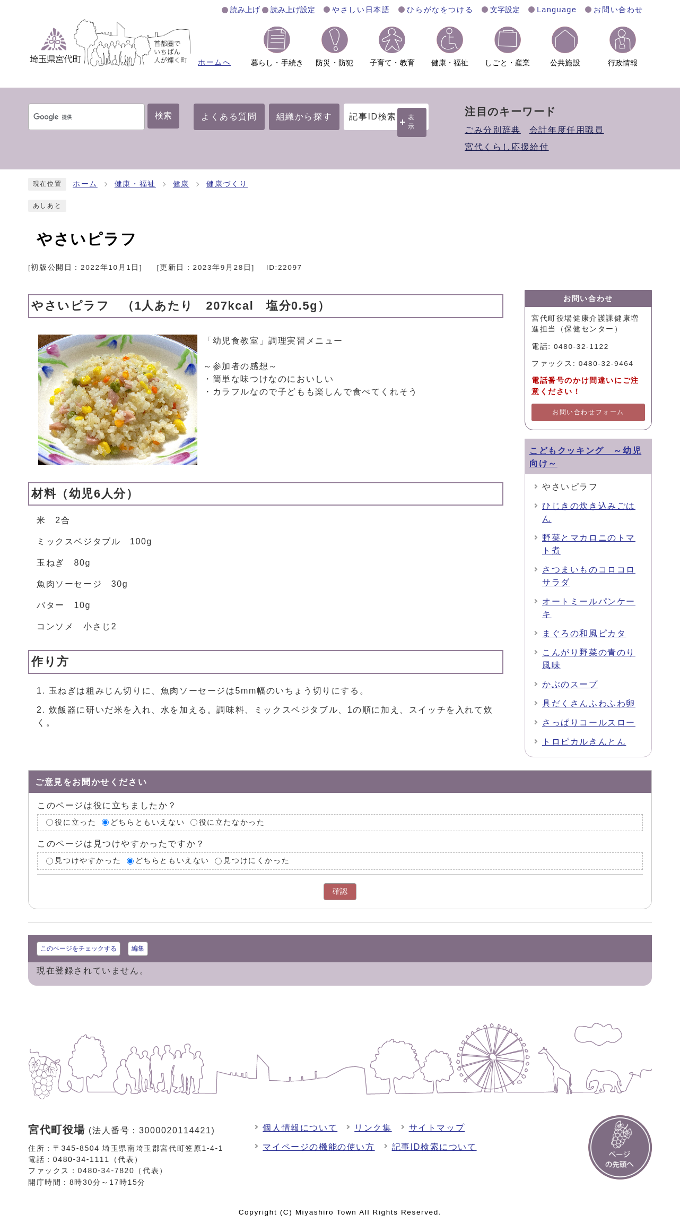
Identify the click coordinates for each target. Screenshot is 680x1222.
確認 (340, 891)
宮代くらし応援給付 (506, 146)
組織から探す (304, 116)
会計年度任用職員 (566, 129)
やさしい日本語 (361, 9)
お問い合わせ (618, 9)
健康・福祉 (135, 184)
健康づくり (227, 184)
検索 (163, 115)
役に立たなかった (232, 822)
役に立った (75, 822)
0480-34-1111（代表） (98, 1159)
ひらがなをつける (440, 9)
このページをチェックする (78, 948)
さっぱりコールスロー (588, 722)
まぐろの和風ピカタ (584, 633)
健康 (181, 184)
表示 (411, 122)
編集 (138, 948)
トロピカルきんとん (584, 741)
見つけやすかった (88, 861)
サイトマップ (437, 1127)
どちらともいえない (147, 822)
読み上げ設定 (293, 9)
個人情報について (300, 1127)
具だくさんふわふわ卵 (588, 703)
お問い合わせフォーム (588, 412)
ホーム (85, 184)
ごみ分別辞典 (493, 129)
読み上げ (245, 9)
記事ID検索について (434, 1146)
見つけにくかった (256, 861)
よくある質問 (229, 116)
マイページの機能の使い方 (318, 1146)
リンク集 (372, 1127)
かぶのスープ (570, 684)
